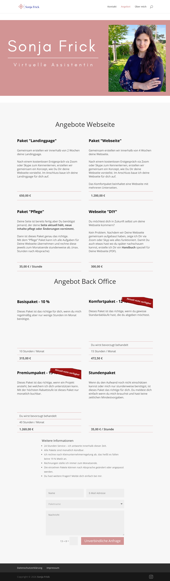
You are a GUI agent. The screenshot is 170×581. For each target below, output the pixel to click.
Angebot (126, 6)
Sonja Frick (43, 576)
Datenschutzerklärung (29, 567)
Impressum (53, 567)
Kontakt (112, 6)
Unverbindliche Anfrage (102, 541)
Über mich (140, 6)
